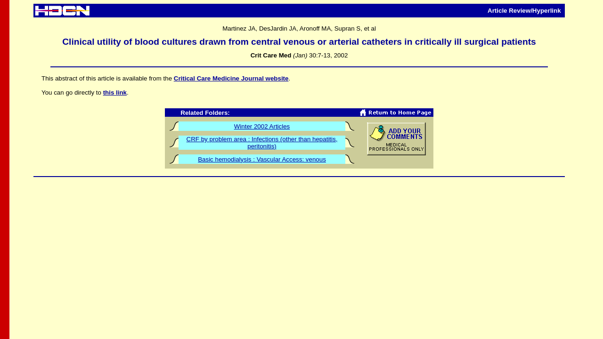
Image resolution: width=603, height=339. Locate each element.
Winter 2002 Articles (262, 126)
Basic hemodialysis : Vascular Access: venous (262, 159)
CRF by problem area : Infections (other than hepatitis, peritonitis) (262, 143)
